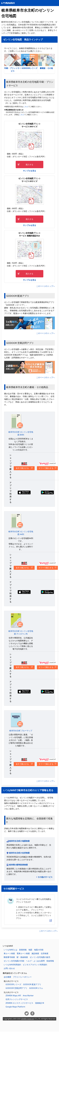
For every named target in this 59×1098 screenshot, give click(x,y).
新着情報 (23, 949)
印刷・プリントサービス (12, 63)
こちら (25, 106)
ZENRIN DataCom (27, 1019)
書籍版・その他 (46, 62)
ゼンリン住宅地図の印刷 (14, 961)
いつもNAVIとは (10, 949)
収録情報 (50, 961)
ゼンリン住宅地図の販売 (40, 957)
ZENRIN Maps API (13, 995)
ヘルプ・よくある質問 (35, 961)
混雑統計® (39, 1003)
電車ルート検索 (23, 953)
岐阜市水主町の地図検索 (19, 841)
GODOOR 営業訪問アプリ (16, 988)
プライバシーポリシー (22, 977)
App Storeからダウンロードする (24, 492)
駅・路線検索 (22, 957)
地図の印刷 (38, 949)
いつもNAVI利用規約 (12, 964)
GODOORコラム (36, 988)
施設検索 (35, 953)
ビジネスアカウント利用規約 (35, 964)
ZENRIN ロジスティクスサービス (19, 1003)
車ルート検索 (9, 953)
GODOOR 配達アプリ (32, 984)
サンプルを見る (29, 170)
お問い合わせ (9, 968)
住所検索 (44, 953)
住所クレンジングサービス (17, 999)
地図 (30, 949)
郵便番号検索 (9, 957)
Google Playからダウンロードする (47, 492)
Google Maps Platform (15, 1006)
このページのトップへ (45, 286)
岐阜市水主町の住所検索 (19, 853)
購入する (29, 164)
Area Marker (28, 995)
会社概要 (7, 977)
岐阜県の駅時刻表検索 (18, 864)
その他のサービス (45, 877)
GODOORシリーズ (29, 62)
